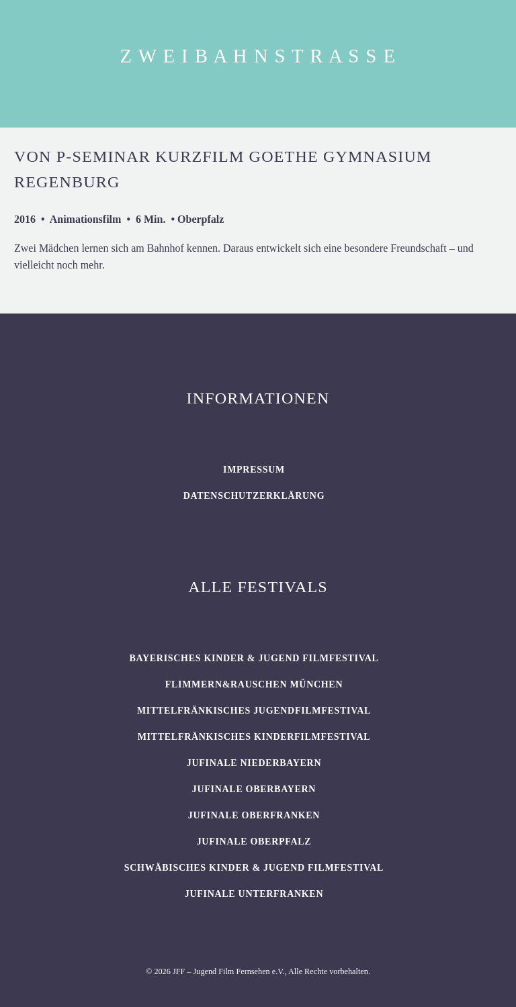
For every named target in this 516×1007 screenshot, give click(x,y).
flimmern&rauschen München (254, 684)
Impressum (254, 470)
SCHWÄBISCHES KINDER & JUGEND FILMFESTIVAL (254, 868)
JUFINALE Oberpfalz (254, 841)
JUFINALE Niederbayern (254, 763)
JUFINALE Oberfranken (254, 815)
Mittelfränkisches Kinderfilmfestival (254, 737)
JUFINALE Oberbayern (254, 789)
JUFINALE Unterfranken (254, 894)
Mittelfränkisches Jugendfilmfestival (254, 711)
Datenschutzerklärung (254, 496)
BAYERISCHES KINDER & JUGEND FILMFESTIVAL (253, 658)
